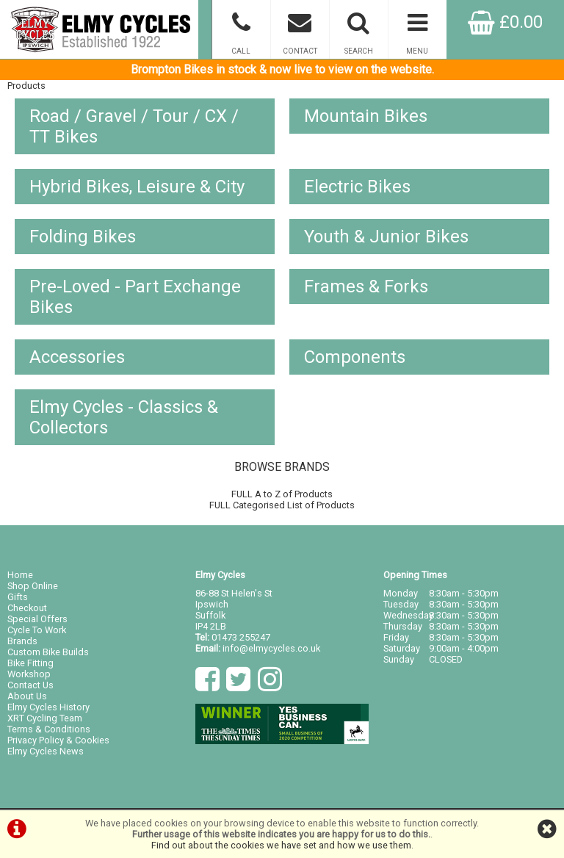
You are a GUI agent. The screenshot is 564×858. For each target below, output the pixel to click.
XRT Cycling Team (44, 718)
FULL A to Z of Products (282, 494)
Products (26, 85)
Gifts (17, 596)
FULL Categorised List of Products (282, 505)
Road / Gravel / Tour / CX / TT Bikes (134, 126)
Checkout (27, 607)
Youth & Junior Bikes (386, 236)
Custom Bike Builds (48, 651)
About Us (27, 696)
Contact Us (30, 685)
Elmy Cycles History (48, 707)
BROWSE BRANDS (282, 467)
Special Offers (37, 618)
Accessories (77, 357)
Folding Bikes (82, 236)
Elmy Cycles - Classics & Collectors (123, 417)
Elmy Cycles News (45, 751)
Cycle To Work (36, 629)
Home (20, 574)
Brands (22, 640)
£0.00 (505, 22)
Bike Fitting (30, 662)
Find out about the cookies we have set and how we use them (281, 845)
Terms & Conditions (48, 729)
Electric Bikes (357, 186)
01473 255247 (241, 637)
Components (354, 357)
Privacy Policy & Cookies (58, 740)
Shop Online (32, 585)
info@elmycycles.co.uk (271, 648)
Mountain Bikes (365, 116)
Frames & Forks (366, 286)
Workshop (29, 673)
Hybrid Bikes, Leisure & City (137, 186)
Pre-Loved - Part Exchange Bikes (135, 296)
